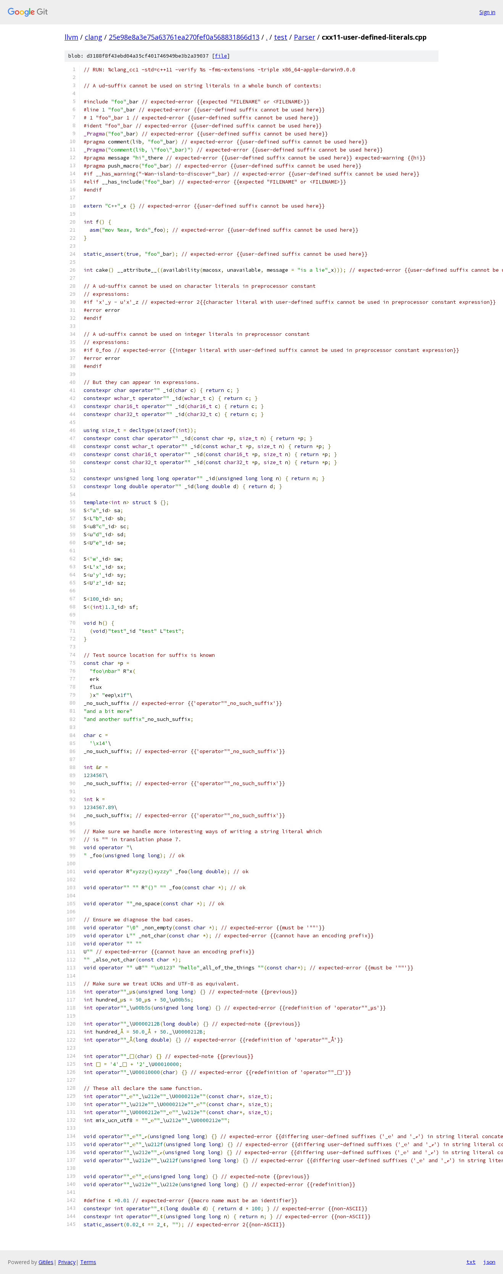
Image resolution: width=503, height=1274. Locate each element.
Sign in (487, 12)
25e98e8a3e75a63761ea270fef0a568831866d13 (184, 37)
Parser (304, 37)
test (280, 37)
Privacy (67, 1262)
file (221, 56)
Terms (88, 1262)
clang (93, 37)
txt (471, 1261)
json (489, 1261)
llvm (71, 37)
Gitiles (46, 1262)
